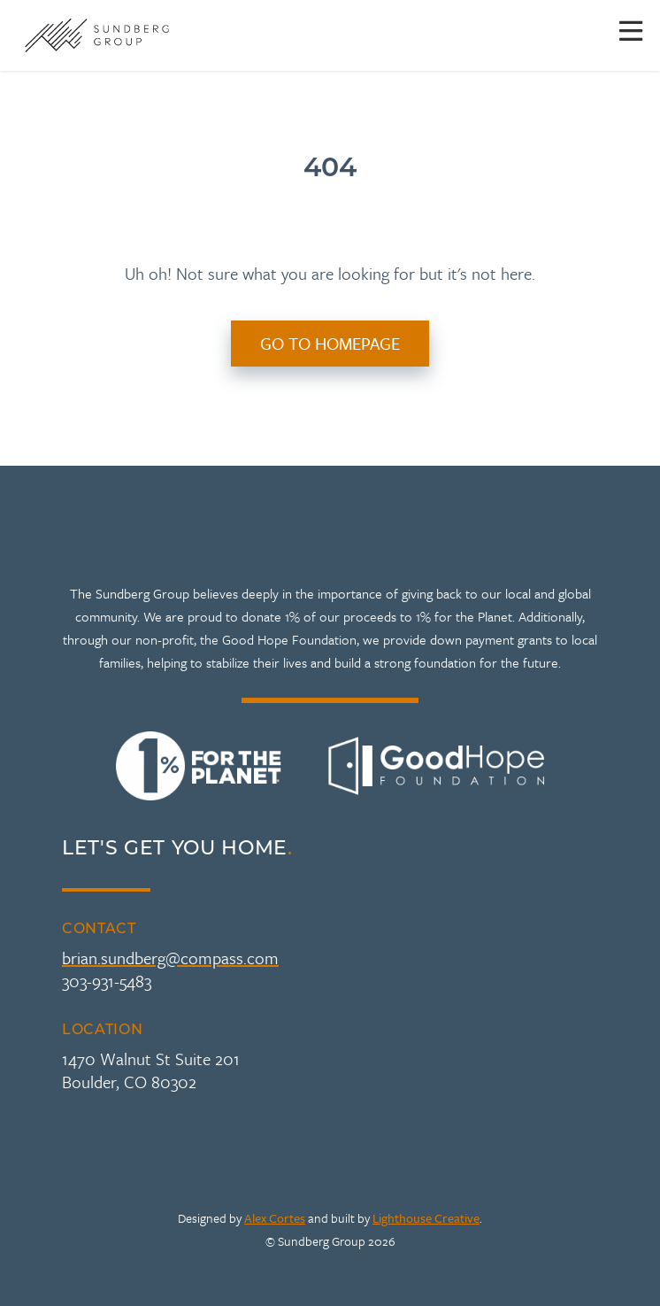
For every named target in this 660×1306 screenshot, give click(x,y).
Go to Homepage (330, 343)
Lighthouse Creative (426, 1218)
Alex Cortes (274, 1218)
